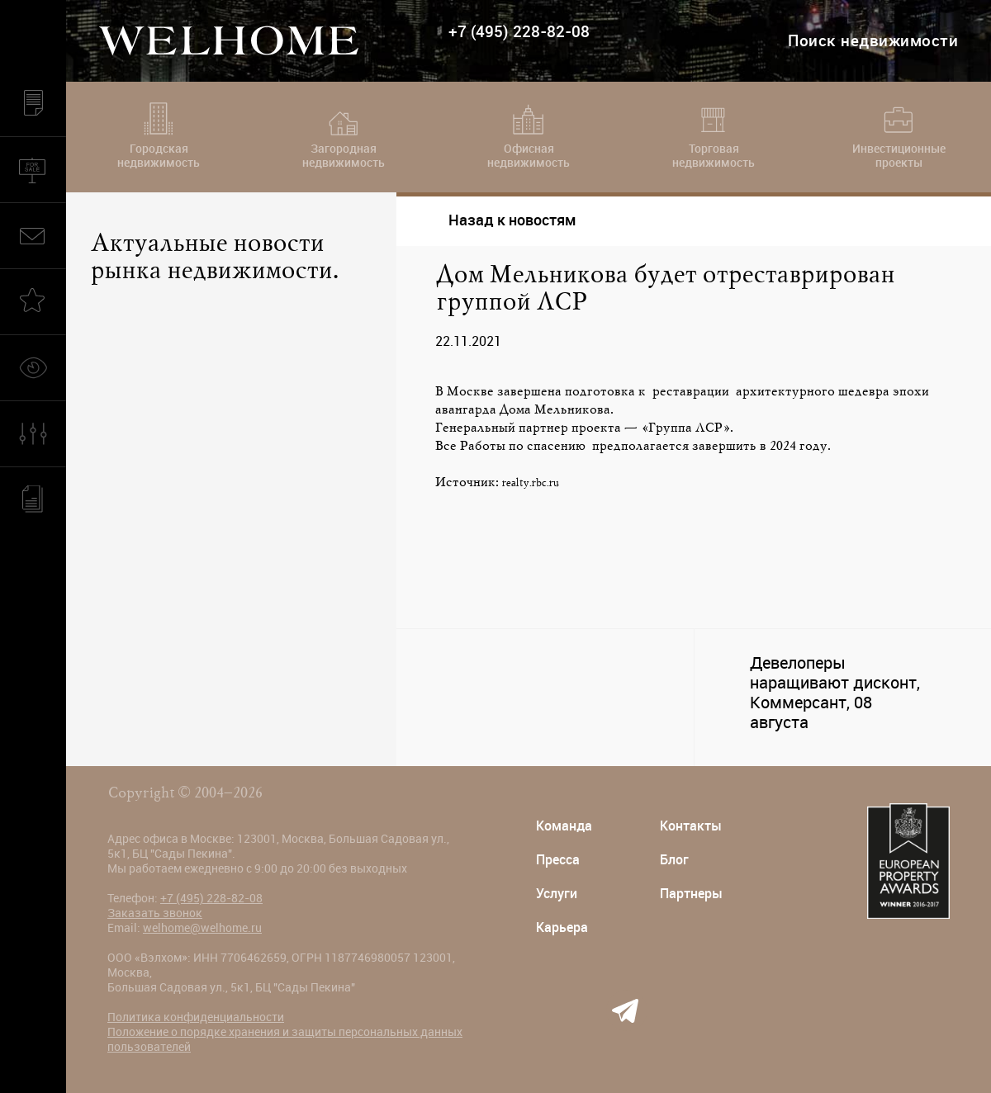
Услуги (556, 893)
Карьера (562, 927)
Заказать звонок (154, 913)
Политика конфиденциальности (195, 1017)
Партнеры (691, 893)
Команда (564, 826)
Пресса (558, 860)
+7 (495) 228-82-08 (519, 31)
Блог (674, 860)
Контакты (691, 826)
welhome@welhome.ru (202, 927)
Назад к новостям (498, 220)
